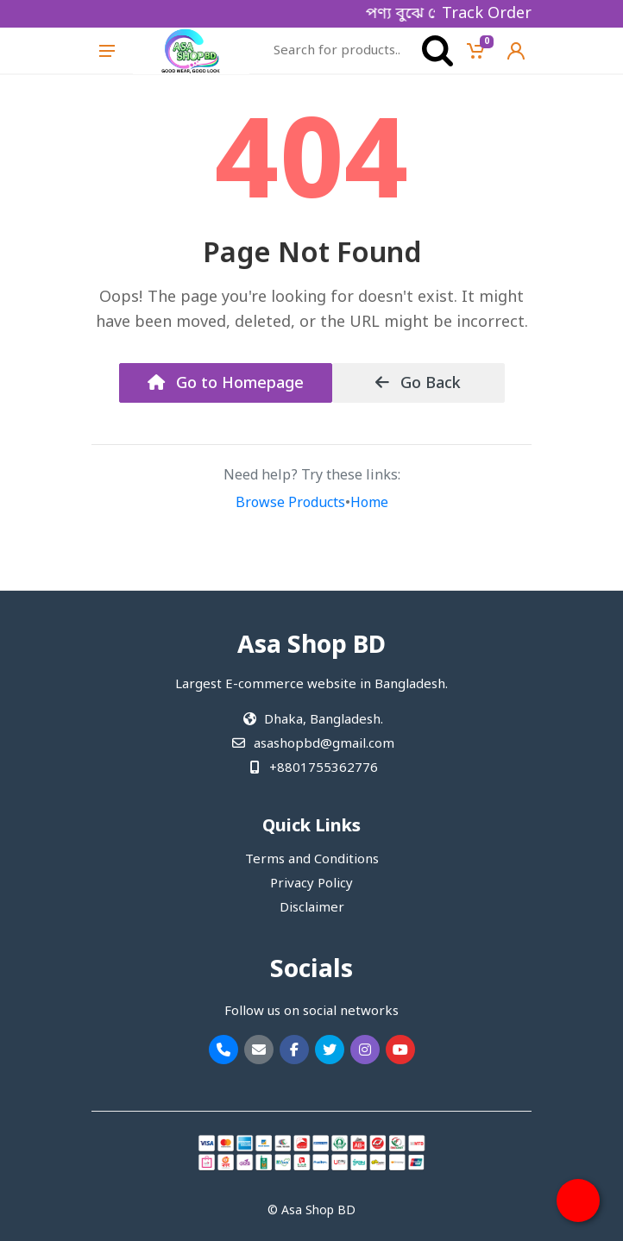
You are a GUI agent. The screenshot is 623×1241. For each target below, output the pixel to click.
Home (369, 503)
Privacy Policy (311, 884)
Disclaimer (312, 908)
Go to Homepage (226, 383)
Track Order (487, 14)
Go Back (418, 383)
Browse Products (290, 503)
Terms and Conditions (312, 859)
